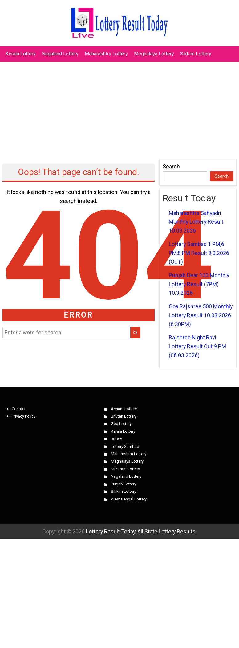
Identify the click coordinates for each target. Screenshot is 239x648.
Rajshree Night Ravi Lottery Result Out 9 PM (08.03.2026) (197, 346)
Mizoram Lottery (125, 469)
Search (171, 166)
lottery (116, 438)
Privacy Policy (23, 416)
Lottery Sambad (125, 446)
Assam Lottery (124, 409)
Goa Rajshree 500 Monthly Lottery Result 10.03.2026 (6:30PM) (201, 315)
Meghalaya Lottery (154, 54)
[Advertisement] (119, 107)
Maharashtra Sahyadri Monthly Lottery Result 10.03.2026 (196, 222)
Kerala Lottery (21, 54)
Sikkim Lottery (195, 54)
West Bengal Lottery (129, 499)
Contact (19, 409)
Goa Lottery (121, 423)
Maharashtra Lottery (106, 54)
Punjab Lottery (123, 484)
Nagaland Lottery (60, 54)
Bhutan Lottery (123, 416)
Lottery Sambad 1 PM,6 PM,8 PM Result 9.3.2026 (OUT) (199, 253)
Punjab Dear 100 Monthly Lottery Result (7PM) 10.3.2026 (199, 284)
